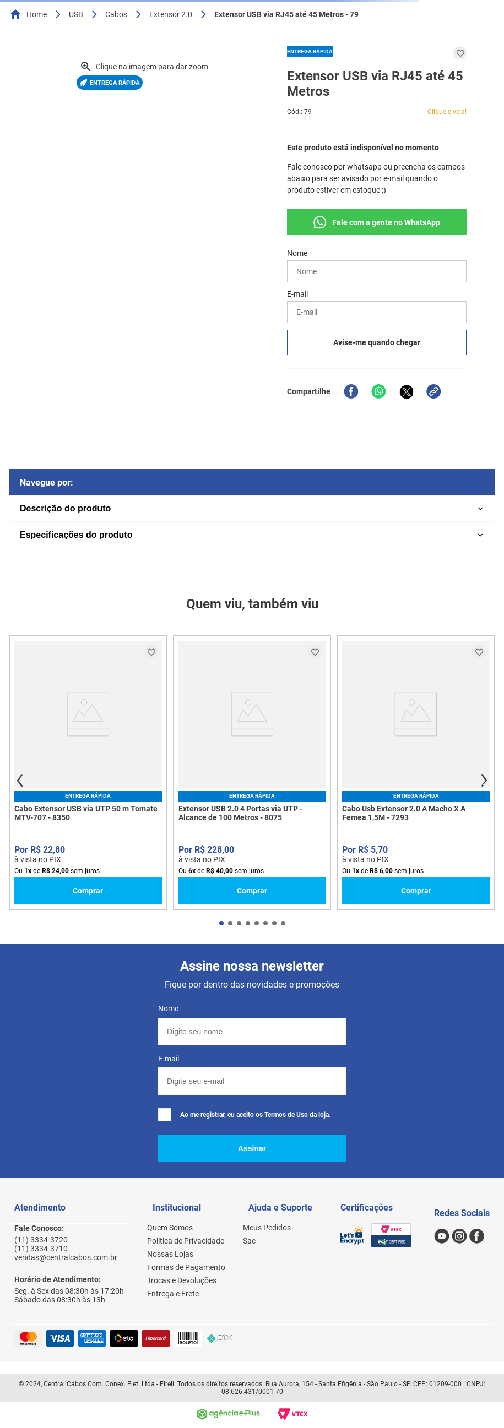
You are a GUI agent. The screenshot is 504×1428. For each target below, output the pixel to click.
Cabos (116, 14)
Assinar (252, 1148)
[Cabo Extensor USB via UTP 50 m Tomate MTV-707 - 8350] (88, 772)
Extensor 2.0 (170, 14)
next (484, 781)
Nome (168, 1008)
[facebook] (351, 391)
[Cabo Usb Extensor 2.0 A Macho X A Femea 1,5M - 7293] (416, 772)
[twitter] (406, 391)
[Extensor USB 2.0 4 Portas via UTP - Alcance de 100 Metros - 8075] (252, 772)
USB (76, 14)
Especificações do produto (76, 534)
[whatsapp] (378, 391)
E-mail (168, 1058)
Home (36, 14)
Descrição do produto (65, 508)
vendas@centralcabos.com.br (65, 1257)
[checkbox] (164, 1114)
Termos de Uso (286, 1115)
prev (20, 781)
